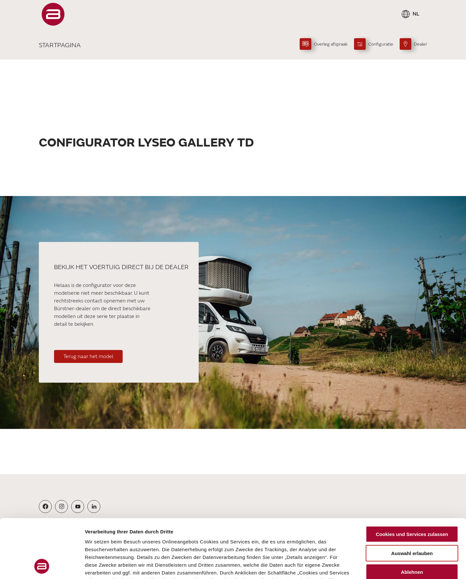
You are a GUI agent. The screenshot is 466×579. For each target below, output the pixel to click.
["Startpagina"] (53, 14)
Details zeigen (344, 566)
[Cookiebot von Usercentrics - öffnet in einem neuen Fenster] (42, 566)
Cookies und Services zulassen (412, 479)
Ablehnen (412, 517)
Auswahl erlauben (412, 498)
